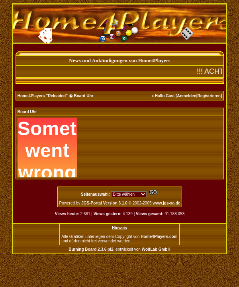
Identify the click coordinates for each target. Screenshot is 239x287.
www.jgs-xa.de (166, 203)
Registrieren (209, 96)
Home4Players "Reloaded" (43, 96)
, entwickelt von (119, 249)
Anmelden (186, 96)
